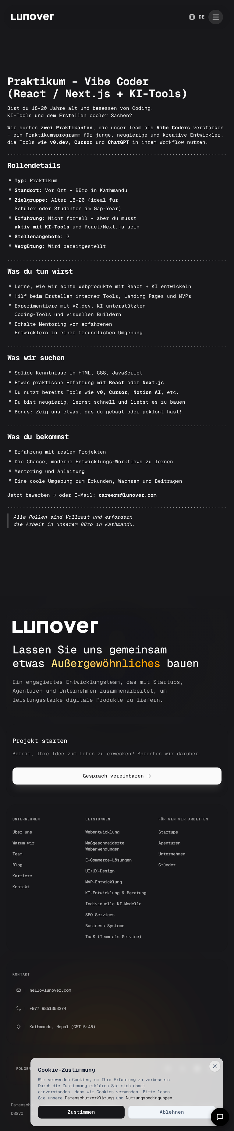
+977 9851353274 (39, 1008)
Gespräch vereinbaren (117, 776)
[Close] (214, 1066)
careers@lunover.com (128, 495)
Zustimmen (81, 1112)
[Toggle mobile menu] (215, 17)
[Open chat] (220, 1117)
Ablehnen (172, 1112)
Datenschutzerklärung (89, 1098)
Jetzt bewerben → (31, 495)
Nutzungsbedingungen (149, 1098)
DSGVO (17, 1113)
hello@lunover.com (41, 990)
